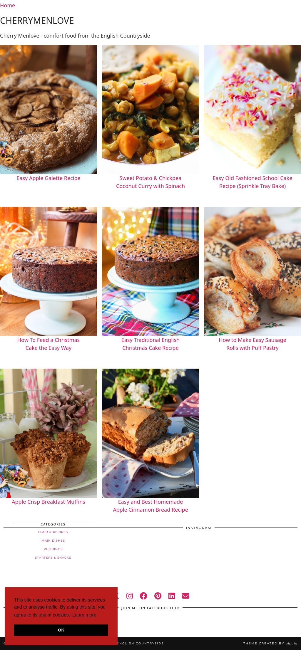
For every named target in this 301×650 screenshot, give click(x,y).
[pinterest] (157, 596)
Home (7, 5)
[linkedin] (171, 596)
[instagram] (129, 596)
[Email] (185, 596)
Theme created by (270, 643)
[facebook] (143, 596)
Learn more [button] (84, 614)
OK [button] (61, 630)
